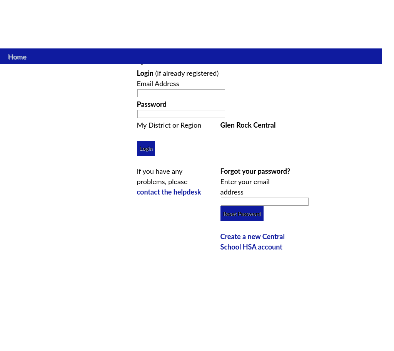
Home (17, 55)
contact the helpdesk (169, 192)
